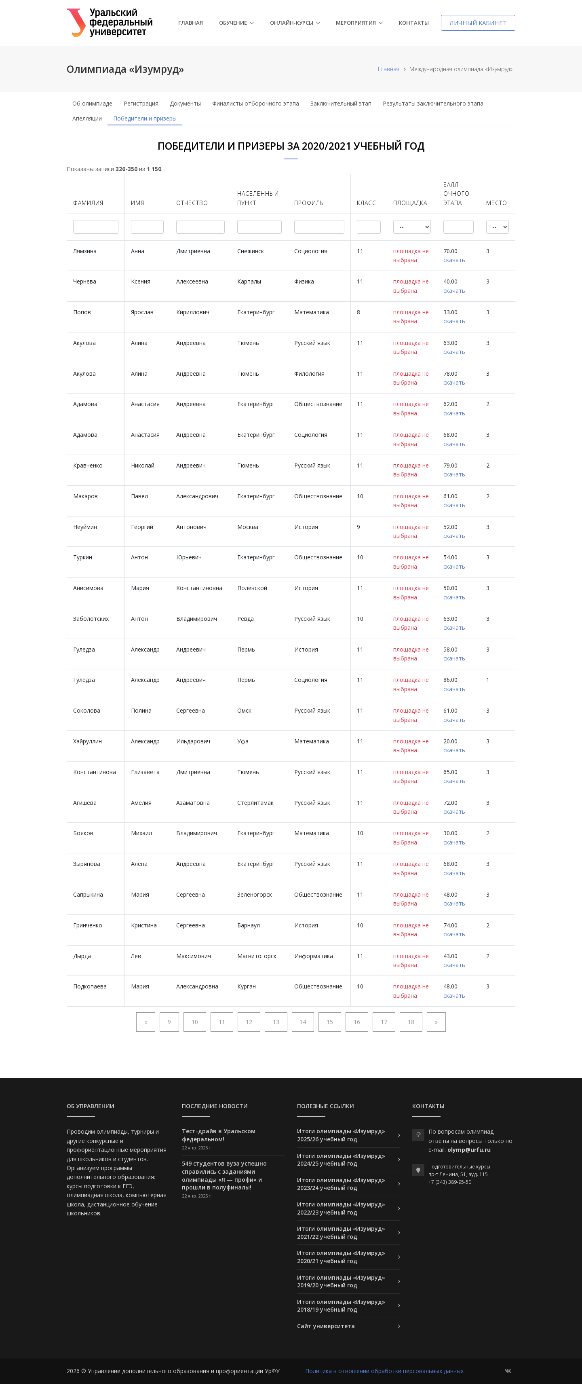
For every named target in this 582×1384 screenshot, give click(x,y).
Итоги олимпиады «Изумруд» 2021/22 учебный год (341, 1232)
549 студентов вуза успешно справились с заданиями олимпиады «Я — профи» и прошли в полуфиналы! (224, 1175)
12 (249, 1022)
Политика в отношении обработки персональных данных (384, 1371)
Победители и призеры (145, 118)
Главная (190, 22)
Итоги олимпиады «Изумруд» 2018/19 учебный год (341, 1306)
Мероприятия (356, 22)
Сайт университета (326, 1326)
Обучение (233, 22)
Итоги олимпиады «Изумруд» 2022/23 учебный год (341, 1208)
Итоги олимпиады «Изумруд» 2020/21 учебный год (341, 1257)
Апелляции (87, 118)
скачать (454, 260)
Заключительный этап (340, 103)
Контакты (414, 22)
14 (302, 1022)
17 (384, 1022)
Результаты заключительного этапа (433, 103)
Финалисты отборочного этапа (255, 103)
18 (411, 1022)
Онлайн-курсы (291, 22)
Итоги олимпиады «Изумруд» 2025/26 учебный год (341, 1135)
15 (330, 1022)
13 (276, 1022)
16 (357, 1022)
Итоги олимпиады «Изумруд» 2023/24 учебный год (341, 1184)
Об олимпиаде (92, 103)
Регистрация (141, 103)
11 (222, 1022)
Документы (185, 103)
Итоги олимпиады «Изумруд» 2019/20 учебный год (341, 1281)
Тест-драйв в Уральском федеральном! (218, 1135)
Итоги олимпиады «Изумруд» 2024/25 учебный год (341, 1160)
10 (195, 1022)
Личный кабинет (478, 23)
